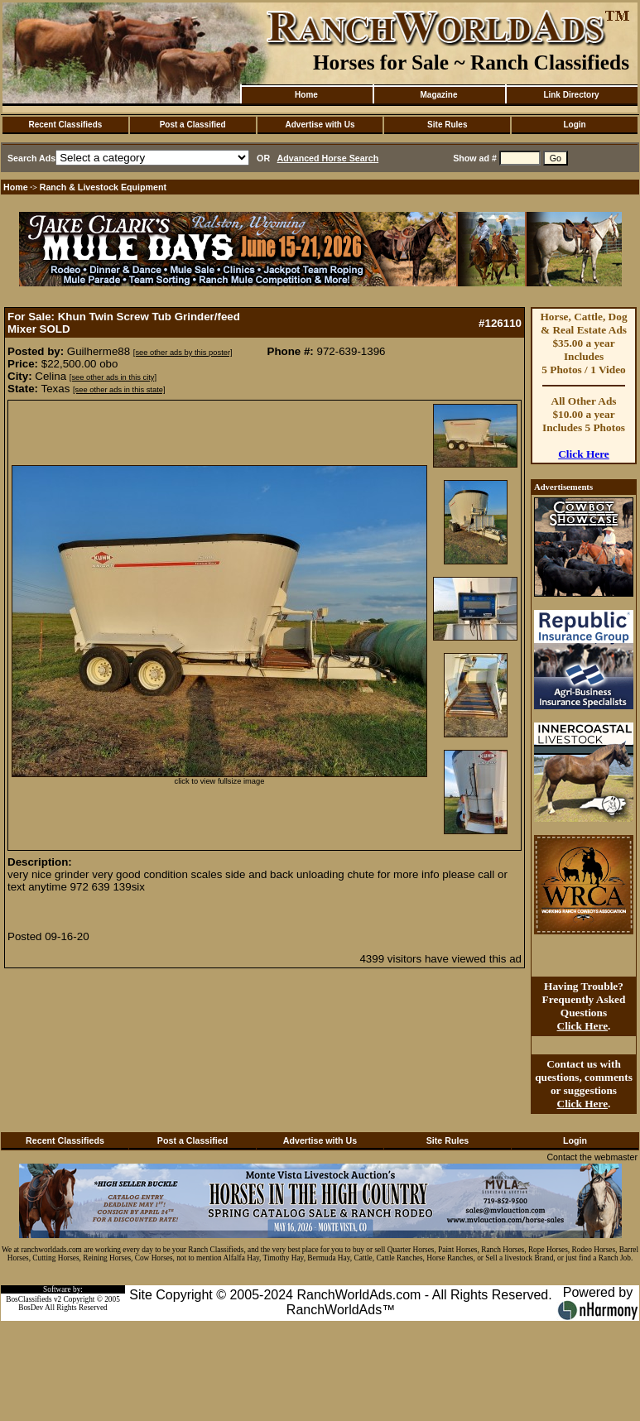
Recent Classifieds (65, 124)
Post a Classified (193, 124)
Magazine (438, 94)
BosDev (30, 1307)
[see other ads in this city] (113, 377)
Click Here (583, 454)
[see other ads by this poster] (183, 352)
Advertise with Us (320, 124)
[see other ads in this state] (119, 390)
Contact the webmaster (592, 1157)
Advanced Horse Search (328, 158)
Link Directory (571, 94)
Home (306, 94)
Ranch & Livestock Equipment (103, 187)
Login (574, 124)
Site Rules (447, 124)
